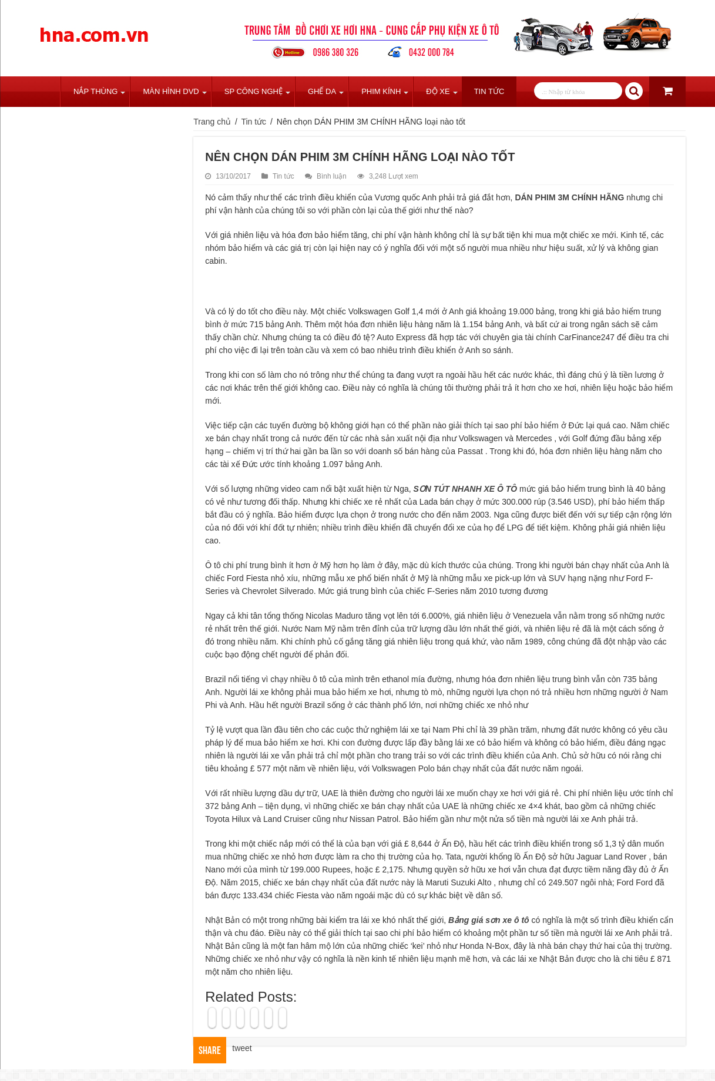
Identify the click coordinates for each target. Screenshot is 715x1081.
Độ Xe (437, 91)
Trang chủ (44, 91)
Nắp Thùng (95, 91)
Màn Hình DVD (171, 91)
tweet (241, 1048)
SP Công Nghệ (253, 91)
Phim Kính (381, 91)
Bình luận (332, 176)
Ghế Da (322, 91)
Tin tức (489, 91)
